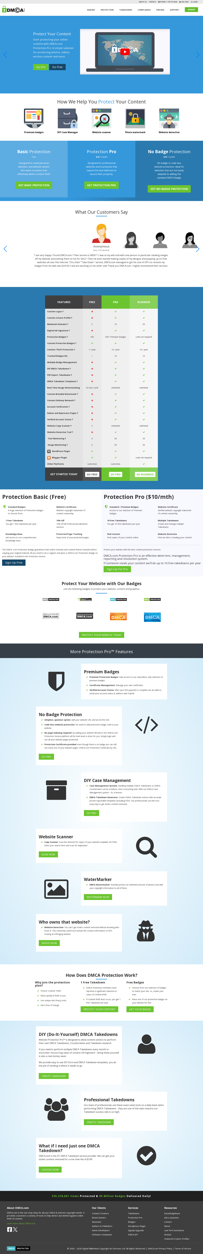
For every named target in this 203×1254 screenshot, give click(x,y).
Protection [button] (107, 9)
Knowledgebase (172, 1213)
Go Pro (40, 67)
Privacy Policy (165, 1248)
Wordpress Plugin (136, 1226)
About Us (143, 2)
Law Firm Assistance (174, 1230)
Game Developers (101, 1230)
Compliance (144, 9)
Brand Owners (99, 1217)
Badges (91, 9)
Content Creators (100, 1213)
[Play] (125, 51)
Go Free (57, 67)
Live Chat (185, 2)
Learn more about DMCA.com (21, 1223)
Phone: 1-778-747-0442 (168, 2)
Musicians (96, 1221)
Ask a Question (171, 1217)
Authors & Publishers (102, 1226)
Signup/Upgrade (136, 1230)
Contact (152, 2)
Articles (167, 1234)
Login (195, 2)
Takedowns (133, 1213)
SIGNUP (191, 9)
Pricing (160, 9)
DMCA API (133, 1234)
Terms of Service (183, 1248)
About (167, 1226)
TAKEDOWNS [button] (125, 9)
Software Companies (102, 1234)
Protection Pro (135, 1217)
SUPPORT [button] (174, 9)
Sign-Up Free (13, 562)
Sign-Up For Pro (117, 569)
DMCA (11, 1248)
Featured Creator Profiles (176, 1238)
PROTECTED (23, 1248)
